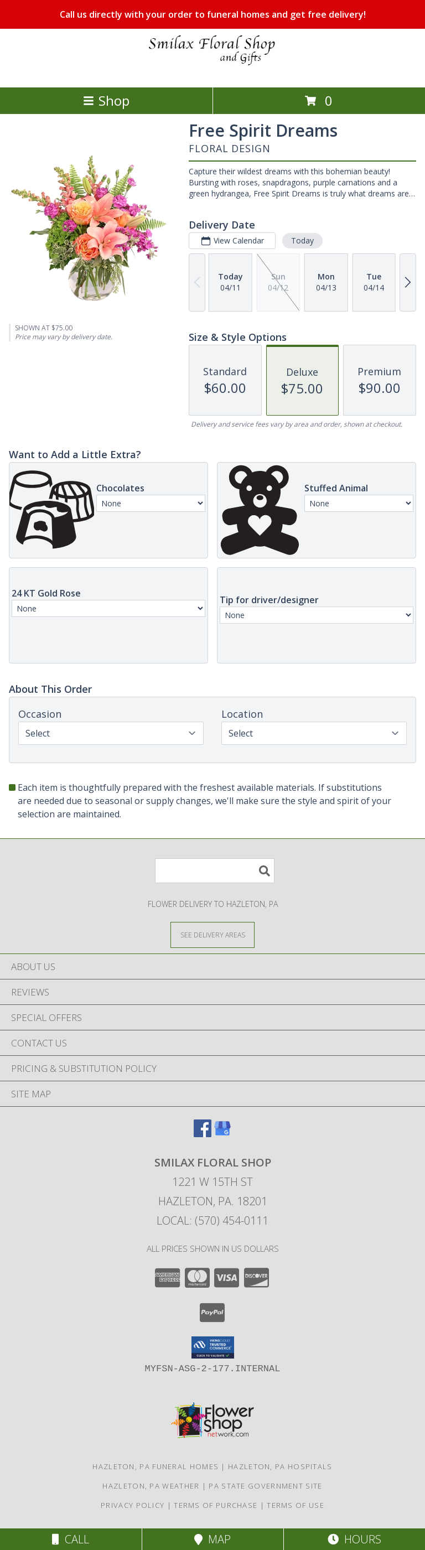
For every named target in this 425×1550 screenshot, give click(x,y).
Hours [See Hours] (354, 1539)
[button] (212, 1347)
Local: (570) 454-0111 (212, 1220)
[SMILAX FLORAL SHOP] (212, 71)
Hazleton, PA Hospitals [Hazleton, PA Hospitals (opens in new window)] (280, 1466)
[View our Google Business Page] (222, 1133)
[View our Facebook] (202, 1133)
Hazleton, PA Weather (150, 1486)
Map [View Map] (212, 1539)
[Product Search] (214, 870)
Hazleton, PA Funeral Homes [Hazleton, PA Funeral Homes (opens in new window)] (155, 1466)
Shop (106, 100)
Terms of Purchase (215, 1505)
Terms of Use (295, 1505)
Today (302, 240)
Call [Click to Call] (70, 1539)
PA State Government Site (265, 1486)
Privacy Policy (132, 1505)
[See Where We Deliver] (212, 934)
